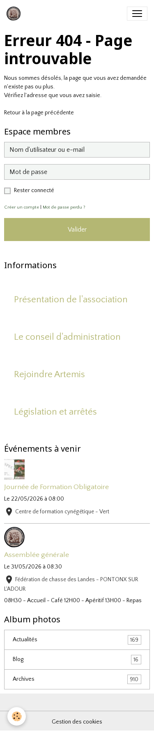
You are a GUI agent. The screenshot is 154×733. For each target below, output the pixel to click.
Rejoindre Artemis (49, 374)
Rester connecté (34, 190)
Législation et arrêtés (55, 412)
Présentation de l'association (71, 300)
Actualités (77, 640)
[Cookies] (16, 716)
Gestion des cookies (77, 722)
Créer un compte (21, 207)
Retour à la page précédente (39, 112)
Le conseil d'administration (67, 337)
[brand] (15, 14)
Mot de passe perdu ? (64, 207)
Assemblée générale (36, 555)
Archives (77, 679)
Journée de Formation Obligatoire (56, 487)
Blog (77, 659)
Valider (77, 229)
